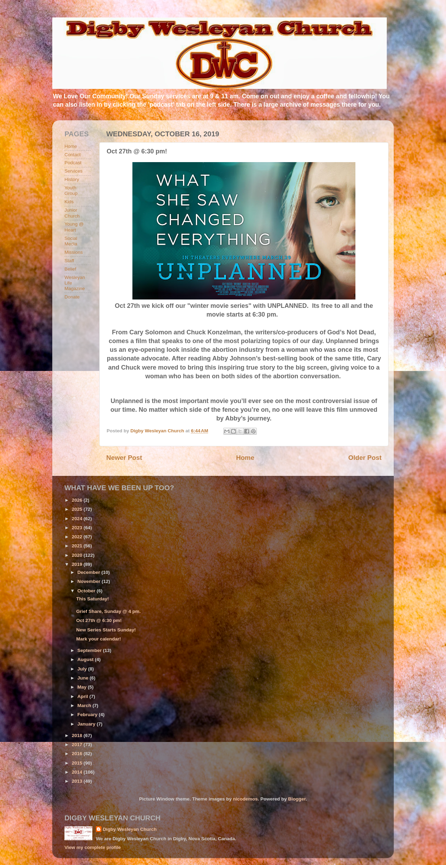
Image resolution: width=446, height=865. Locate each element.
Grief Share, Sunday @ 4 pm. (108, 611)
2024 (78, 518)
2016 (78, 753)
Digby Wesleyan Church (129, 829)
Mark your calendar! (98, 639)
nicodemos (245, 799)
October (87, 590)
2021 (78, 545)
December (89, 572)
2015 (78, 763)
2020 (78, 555)
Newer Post (124, 457)
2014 (78, 772)
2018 (78, 735)
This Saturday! (92, 598)
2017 (78, 744)
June (83, 678)
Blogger (297, 799)
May (82, 687)
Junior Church (72, 212)
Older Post (365, 457)
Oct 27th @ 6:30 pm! (99, 620)
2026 (78, 500)
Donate (72, 296)
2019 (78, 564)
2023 (78, 527)
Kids (69, 201)
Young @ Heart (74, 226)
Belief (70, 269)
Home (245, 457)
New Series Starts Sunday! (106, 629)
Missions (73, 252)
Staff (69, 260)
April (83, 696)
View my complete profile (92, 847)
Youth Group (71, 190)
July (82, 668)
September (90, 650)
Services (73, 171)
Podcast (73, 162)
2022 (78, 536)
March (85, 705)
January (87, 724)
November (89, 581)
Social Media (70, 241)
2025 (78, 509)
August (86, 659)
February (88, 714)
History (71, 179)
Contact (72, 154)
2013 (78, 781)
